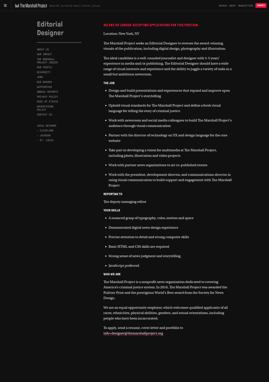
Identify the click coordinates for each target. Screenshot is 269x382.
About (232, 5)
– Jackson (43, 135)
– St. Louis (45, 140)
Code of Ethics (47, 101)
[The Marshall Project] (30, 5)
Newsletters (245, 5)
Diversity (43, 72)
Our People (44, 67)
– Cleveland (45, 130)
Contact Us (44, 114)
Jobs (40, 77)
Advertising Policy (45, 107)
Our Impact (44, 54)
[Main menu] (5, 5)
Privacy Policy (47, 96)
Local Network (46, 125)
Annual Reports (47, 91)
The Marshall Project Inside (47, 60)
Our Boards (44, 82)
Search (223, 5)
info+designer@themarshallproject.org (133, 333)
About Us (43, 49)
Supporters (44, 87)
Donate (261, 5)
